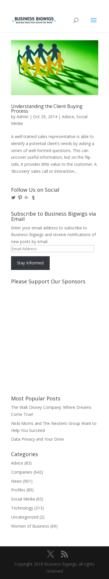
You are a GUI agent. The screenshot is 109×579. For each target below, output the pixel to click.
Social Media (23, 499)
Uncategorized (24, 517)
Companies (21, 472)
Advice (68, 116)
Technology (22, 508)
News (16, 481)
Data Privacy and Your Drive (37, 439)
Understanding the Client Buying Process (47, 108)
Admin (22, 116)
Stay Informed (30, 263)
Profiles (18, 490)
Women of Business (30, 526)
